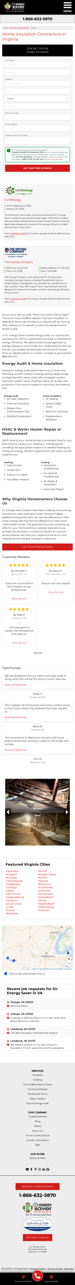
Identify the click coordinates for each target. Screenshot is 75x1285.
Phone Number (11, 113)
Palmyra (43, 881)
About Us (37, 1130)
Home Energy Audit (37, 1103)
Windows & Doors (37, 1093)
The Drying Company (19, 262)
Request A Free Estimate (37, 1186)
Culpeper (11, 887)
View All (37, 653)
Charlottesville (14, 881)
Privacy (59, 159)
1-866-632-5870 (37, 19)
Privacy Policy (38, 1268)
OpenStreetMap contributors (62, 969)
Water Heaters (37, 1098)
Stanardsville (45, 897)
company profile (18, 233)
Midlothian (12, 913)
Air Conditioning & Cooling (37, 1084)
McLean (10, 910)
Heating (37, 1079)
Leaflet (33, 969)
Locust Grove (13, 903)
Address (8, 79)
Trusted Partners (37, 1116)
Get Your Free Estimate (37, 547)
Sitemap (69, 1268)
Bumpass (11, 877)
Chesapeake (13, 884)
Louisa (9, 907)
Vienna (42, 900)
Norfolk (42, 877)
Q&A (37, 1145)
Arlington (11, 874)
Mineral (42, 871)
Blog (37, 1121)
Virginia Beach (46, 903)
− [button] (69, 964)
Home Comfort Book (37, 1135)
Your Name (10, 60)
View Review (19, 598)
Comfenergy (13, 200)
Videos (37, 1126)
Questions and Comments (16, 135)
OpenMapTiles (44, 969)
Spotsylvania (45, 894)
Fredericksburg (15, 897)
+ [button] (69, 959)
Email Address (11, 124)
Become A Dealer (37, 1237)
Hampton (11, 900)
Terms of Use (49, 159)
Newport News (47, 874)
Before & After (37, 1158)
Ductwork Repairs (37, 1089)
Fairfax (10, 890)
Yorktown (44, 910)
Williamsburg (46, 907)
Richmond (44, 884)
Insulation (37, 1075)
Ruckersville (45, 887)
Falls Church (13, 894)
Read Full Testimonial (15, 684)
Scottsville (44, 890)
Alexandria (12, 871)
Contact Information (37, 1140)
